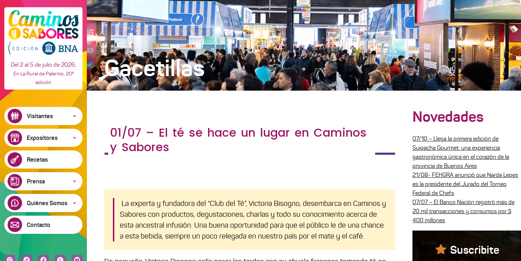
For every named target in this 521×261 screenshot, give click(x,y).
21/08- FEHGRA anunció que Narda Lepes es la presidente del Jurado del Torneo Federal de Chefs (465, 183)
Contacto (38, 224)
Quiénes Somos (47, 203)
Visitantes (40, 116)
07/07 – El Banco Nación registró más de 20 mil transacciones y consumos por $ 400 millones (463, 211)
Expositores (42, 137)
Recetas (37, 159)
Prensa (36, 181)
